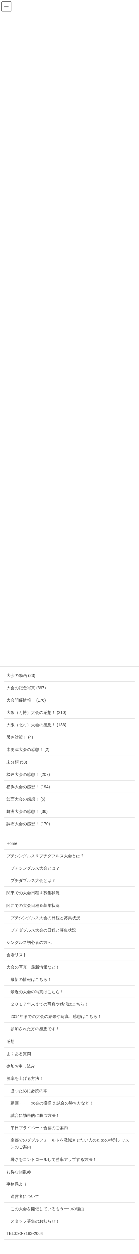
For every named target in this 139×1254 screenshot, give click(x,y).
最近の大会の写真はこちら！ (37, 991)
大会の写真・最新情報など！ (33, 967)
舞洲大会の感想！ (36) (27, 811)
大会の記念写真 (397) (26, 687)
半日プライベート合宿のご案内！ (41, 1127)
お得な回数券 (18, 1171)
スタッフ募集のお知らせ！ (35, 1221)
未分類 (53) (16, 762)
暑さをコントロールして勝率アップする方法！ (54, 1159)
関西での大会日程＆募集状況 (33, 905)
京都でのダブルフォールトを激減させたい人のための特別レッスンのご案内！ (70, 1143)
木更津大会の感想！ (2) (27, 749)
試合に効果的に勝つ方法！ (35, 1115)
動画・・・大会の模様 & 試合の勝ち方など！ (52, 1103)
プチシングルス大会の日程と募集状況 (45, 917)
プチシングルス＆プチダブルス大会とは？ (45, 855)
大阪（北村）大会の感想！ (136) (36, 724)
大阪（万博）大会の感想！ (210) (36, 712)
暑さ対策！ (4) (19, 737)
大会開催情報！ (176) (26, 700)
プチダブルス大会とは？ (33, 880)
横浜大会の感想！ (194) (28, 786)
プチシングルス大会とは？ (35, 868)
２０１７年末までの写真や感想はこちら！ (49, 1004)
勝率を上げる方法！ (24, 1078)
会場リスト (16, 954)
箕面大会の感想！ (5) (25, 799)
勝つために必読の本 (29, 1090)
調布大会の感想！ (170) (28, 823)
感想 (10, 1041)
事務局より (16, 1184)
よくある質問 (18, 1053)
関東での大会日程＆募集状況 (33, 892)
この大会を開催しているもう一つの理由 (47, 1208)
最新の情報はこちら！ (31, 979)
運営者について (25, 1196)
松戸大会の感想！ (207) (28, 774)
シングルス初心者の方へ (29, 942)
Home (11, 843)
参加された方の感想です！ (35, 1028)
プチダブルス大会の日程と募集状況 (43, 930)
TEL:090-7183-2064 (24, 1233)
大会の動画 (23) (20, 675)
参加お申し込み (20, 1066)
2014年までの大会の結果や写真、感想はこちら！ (56, 1016)
